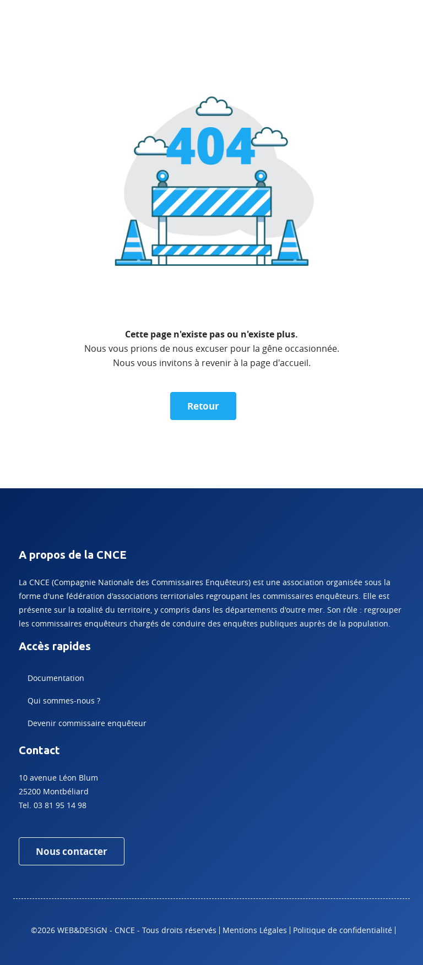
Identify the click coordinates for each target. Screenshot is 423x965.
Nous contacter (71, 851)
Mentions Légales (255, 930)
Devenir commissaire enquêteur (87, 723)
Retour (203, 406)
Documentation (56, 678)
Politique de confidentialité (342, 930)
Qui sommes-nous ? (64, 700)
